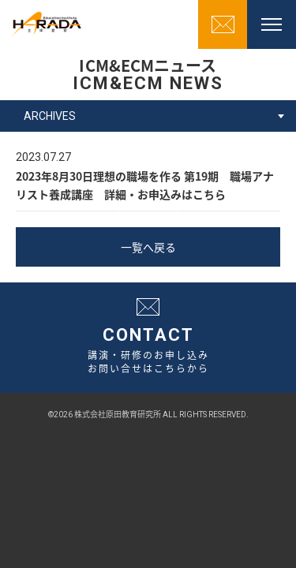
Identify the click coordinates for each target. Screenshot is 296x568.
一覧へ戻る (148, 247)
